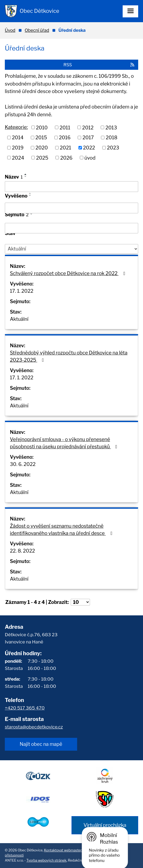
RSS (99, 64)
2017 (88, 137)
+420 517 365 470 (25, 708)
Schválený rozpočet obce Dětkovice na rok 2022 (68, 273)
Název (14, 177)
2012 (87, 127)
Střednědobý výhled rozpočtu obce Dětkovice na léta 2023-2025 (68, 356)
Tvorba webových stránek (47, 860)
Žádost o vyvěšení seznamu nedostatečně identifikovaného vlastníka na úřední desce (62, 529)
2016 (64, 137)
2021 (65, 148)
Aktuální (19, 319)
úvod (89, 157)
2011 (64, 127)
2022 (89, 148)
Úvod (10, 30)
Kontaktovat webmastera (64, 850)
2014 (18, 137)
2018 (112, 137)
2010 (42, 127)
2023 (113, 148)
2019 (18, 148)
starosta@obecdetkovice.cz (34, 727)
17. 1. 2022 (21, 291)
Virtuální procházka (105, 825)
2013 (111, 127)
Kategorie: (16, 127)
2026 (66, 157)
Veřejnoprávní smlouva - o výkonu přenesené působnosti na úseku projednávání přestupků (64, 443)
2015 (41, 137)
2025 (42, 157)
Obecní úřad (37, 30)
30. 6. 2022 (23, 464)
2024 (18, 157)
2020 (41, 148)
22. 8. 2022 (22, 551)
